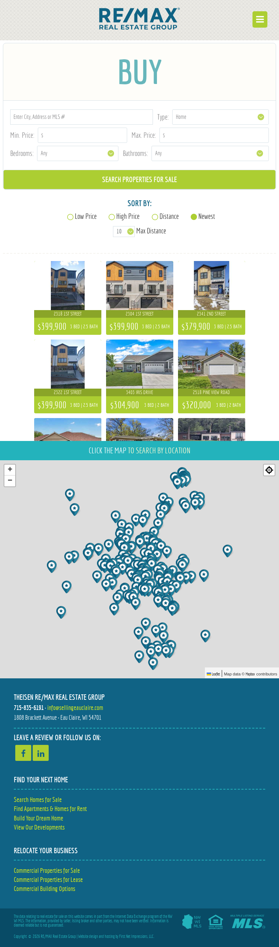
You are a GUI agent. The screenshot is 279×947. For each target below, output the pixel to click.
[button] (166, 604)
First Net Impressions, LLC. (136, 936)
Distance (169, 216)
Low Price (86, 216)
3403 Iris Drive (139, 392)
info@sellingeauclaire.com (75, 707)
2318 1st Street (68, 314)
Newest (206, 216)
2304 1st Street (140, 314)
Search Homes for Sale (38, 799)
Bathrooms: (135, 153)
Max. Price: (144, 135)
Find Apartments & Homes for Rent (50, 808)
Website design (88, 936)
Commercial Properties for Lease (48, 879)
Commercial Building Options (44, 888)
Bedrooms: (22, 153)
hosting (110, 936)
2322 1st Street (68, 392)
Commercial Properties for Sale (47, 870)
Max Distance (151, 231)
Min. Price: (22, 135)
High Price (128, 216)
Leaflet (213, 674)
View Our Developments (39, 827)
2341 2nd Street (211, 314)
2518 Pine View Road (211, 392)
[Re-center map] (269, 470)
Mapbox (250, 674)
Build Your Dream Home (38, 818)
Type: (163, 117)
